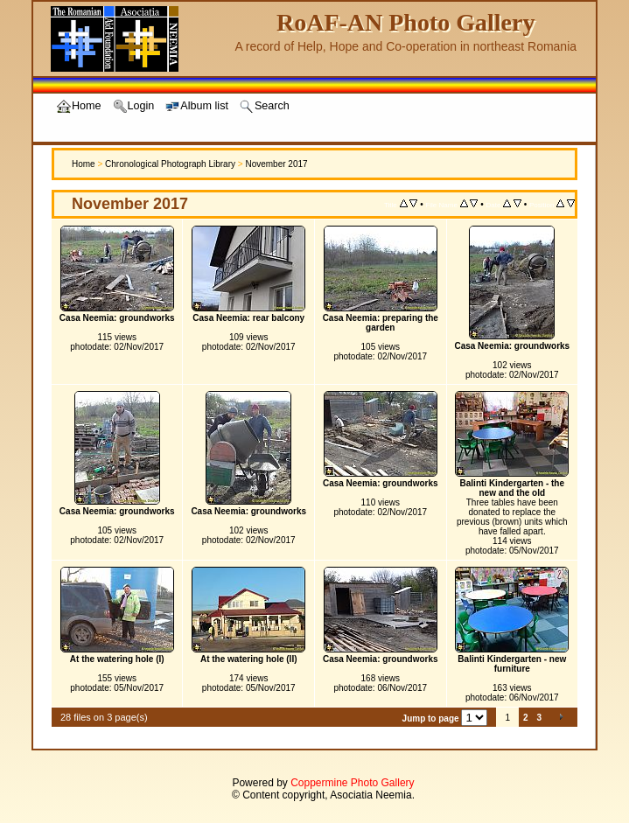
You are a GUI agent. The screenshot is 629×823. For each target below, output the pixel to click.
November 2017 (276, 164)
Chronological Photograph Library (170, 164)
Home (83, 164)
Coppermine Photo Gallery (352, 783)
